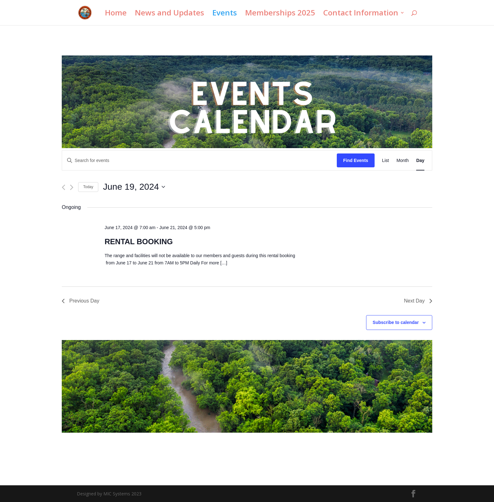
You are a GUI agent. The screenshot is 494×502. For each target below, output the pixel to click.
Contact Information (360, 14)
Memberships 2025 (280, 14)
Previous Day (80, 300)
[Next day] (71, 187)
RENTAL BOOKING (139, 241)
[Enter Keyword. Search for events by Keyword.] (199, 160)
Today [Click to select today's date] (88, 187)
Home (116, 14)
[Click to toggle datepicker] (134, 187)
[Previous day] (63, 187)
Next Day (418, 300)
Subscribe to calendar (396, 322)
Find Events (355, 160)
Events (224, 14)
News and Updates (169, 14)
